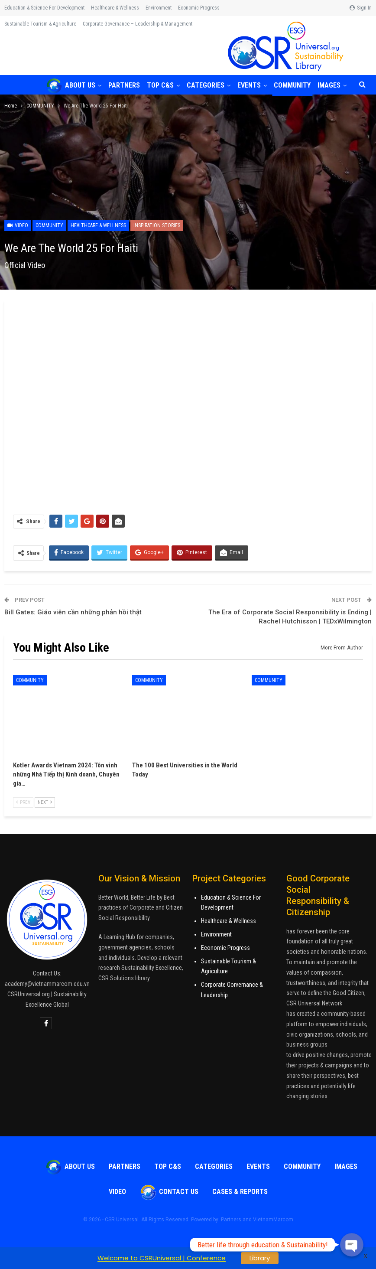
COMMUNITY (298, 85)
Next (45, 802)
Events (254, 85)
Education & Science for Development (44, 8)
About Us (70, 85)
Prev (23, 802)
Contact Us (169, 1191)
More (234, 8)
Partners (125, 85)
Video (17, 225)
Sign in (361, 8)
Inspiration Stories (156, 225)
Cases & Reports (240, 1191)
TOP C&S (162, 85)
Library (260, 1257)
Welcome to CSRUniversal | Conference (161, 1257)
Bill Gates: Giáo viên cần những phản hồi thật (73, 612)
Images (345, 1166)
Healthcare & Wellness (115, 8)
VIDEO (117, 1191)
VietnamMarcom (273, 1220)
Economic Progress (199, 8)
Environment (159, 8)
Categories (209, 85)
